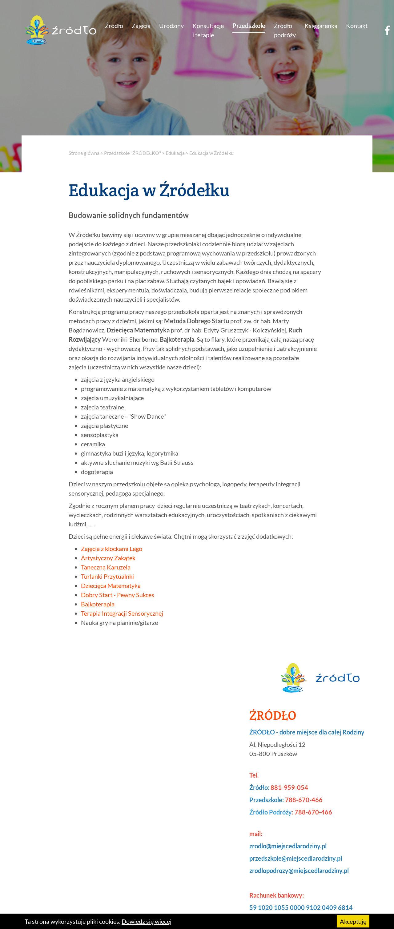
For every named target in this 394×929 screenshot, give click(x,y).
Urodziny (171, 25)
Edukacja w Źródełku (211, 153)
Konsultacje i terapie (208, 30)
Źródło (114, 25)
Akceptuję (353, 921)
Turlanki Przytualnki (107, 576)
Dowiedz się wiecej (146, 921)
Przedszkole (248, 25)
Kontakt (357, 25)
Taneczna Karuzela (106, 567)
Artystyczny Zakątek (108, 557)
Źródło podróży (285, 30)
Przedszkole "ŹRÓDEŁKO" (132, 153)
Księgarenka (320, 25)
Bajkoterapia (98, 604)
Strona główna (84, 153)
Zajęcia (141, 25)
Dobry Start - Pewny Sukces (117, 594)
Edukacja (175, 153)
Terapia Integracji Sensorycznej (122, 613)
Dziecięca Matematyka (111, 585)
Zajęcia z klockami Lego (111, 548)
